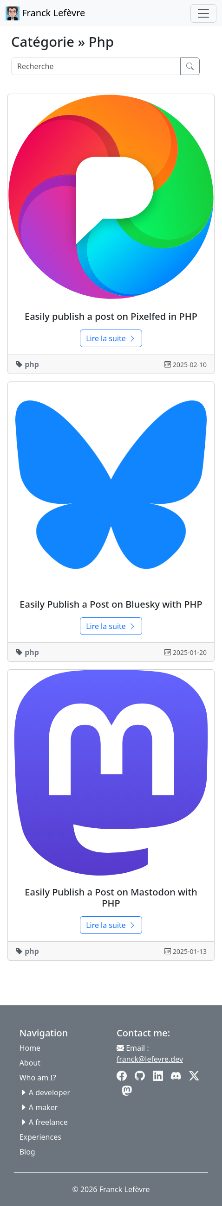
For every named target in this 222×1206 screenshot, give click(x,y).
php (32, 364)
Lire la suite (111, 338)
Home (30, 1048)
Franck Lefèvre (45, 13)
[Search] (96, 66)
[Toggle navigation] (203, 13)
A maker (43, 1107)
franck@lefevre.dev (150, 1059)
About (30, 1063)
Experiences (40, 1137)
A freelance (48, 1122)
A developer (49, 1092)
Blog (27, 1152)
